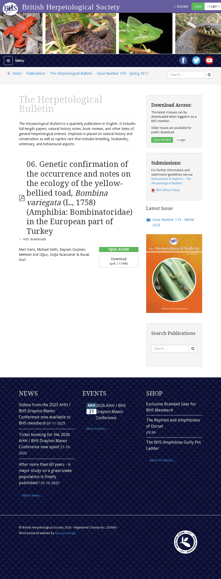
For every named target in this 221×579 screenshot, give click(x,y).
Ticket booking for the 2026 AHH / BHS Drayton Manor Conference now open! (44, 440)
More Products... (162, 460)
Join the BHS (162, 140)
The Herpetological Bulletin (71, 73)
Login (180, 140)
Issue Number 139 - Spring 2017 (122, 73)
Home (16, 73)
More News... (32, 495)
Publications (35, 73)
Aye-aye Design (65, 533)
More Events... (97, 429)
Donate (181, 6)
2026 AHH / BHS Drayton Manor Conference (111, 411)
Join (197, 6)
